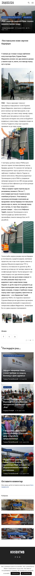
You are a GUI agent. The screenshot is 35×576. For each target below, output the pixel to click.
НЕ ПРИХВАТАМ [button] (26, 573)
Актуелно (7, 387)
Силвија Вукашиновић (8, 28)
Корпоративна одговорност (11, 17)
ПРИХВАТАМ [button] (15, 573)
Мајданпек (27, 17)
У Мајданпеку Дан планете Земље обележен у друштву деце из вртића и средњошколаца (15, 434)
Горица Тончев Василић (10, 379)
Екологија (8, 418)
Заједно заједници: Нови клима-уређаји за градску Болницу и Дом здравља (14, 373)
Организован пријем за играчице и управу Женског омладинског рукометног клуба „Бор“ (17, 403)
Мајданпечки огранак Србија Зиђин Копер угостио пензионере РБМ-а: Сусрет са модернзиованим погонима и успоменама (16, 464)
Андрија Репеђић (8, 410)
